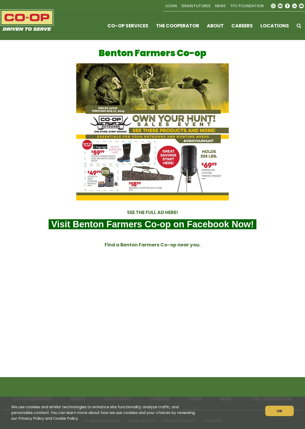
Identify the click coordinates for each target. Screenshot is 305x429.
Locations (274, 26)
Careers (242, 26)
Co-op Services (127, 26)
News (220, 6)
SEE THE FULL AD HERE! (152, 212)
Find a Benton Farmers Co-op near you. (152, 244)
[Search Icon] (299, 25)
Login (171, 6)
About (215, 26)
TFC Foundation (247, 6)
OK (279, 411)
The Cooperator (177, 26)
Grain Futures (195, 6)
